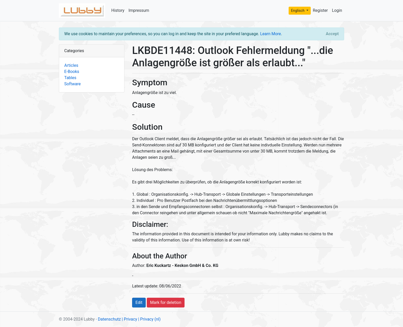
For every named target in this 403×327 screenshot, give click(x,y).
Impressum (139, 10)
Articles (71, 65)
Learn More (270, 33)
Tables (70, 77)
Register (320, 10)
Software (72, 83)
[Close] (332, 34)
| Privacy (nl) (149, 319)
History (117, 10)
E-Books (71, 71)
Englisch (298, 10)
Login (337, 10)
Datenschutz (109, 319)
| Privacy (129, 319)
